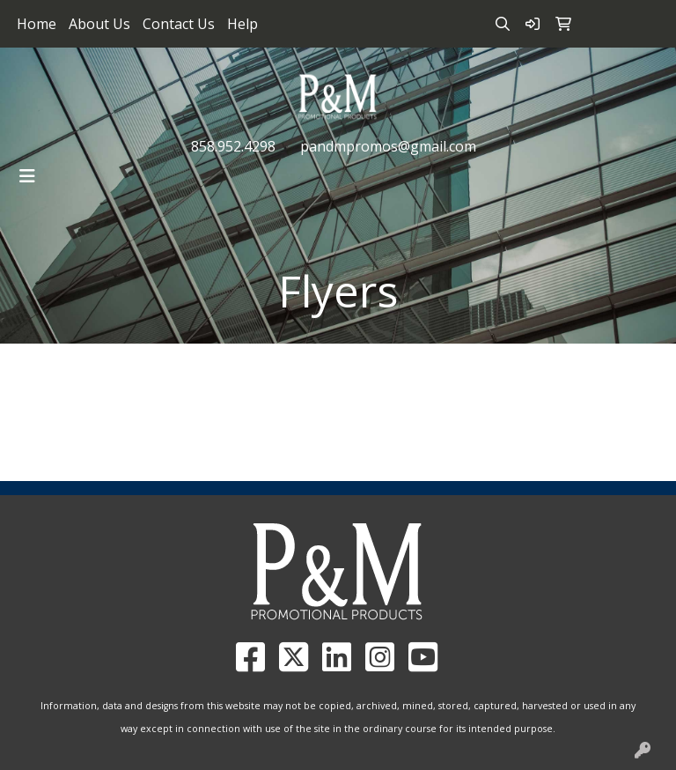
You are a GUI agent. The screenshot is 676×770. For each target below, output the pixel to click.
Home (36, 23)
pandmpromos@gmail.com (388, 146)
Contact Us (179, 23)
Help (242, 23)
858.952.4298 (233, 146)
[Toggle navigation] (27, 176)
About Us (99, 23)
